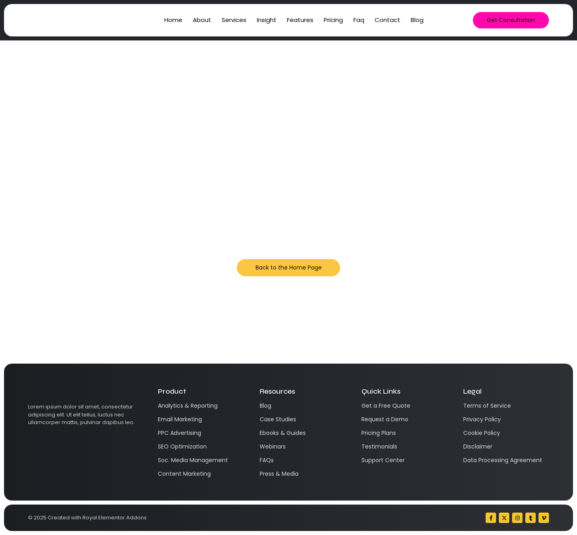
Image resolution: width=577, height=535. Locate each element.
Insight (266, 20)
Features (300, 20)
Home (173, 20)
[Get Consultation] (511, 20)
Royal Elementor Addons (115, 517)
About (202, 20)
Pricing (333, 20)
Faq (358, 20)
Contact (387, 20)
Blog (417, 20)
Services (234, 20)
